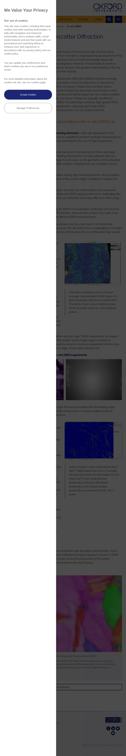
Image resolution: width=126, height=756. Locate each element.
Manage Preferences (28, 108)
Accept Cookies (28, 94)
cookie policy (11, 53)
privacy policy (34, 50)
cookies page (38, 82)
